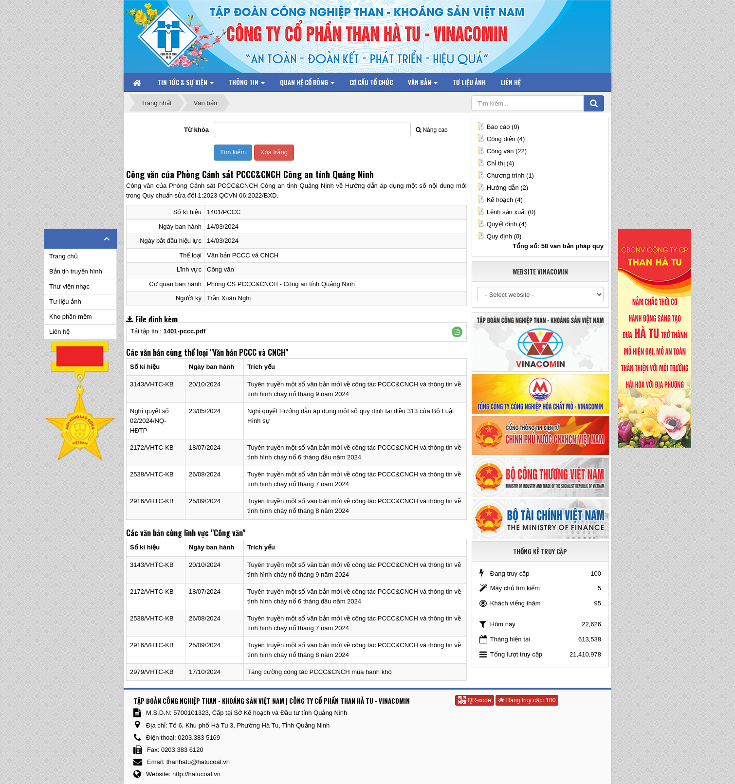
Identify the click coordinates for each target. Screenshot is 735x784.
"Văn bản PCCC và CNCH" (249, 352)
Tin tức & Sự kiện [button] (186, 84)
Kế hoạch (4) (500, 199)
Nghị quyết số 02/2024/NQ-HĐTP (149, 420)
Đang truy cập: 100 (526, 700)
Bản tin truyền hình (75, 271)
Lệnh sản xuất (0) (506, 212)
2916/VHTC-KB (152, 501)
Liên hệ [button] (511, 82)
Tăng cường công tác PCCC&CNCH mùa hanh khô (319, 671)
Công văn (220, 269)
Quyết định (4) (502, 224)
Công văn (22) (502, 151)
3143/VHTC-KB (152, 384)
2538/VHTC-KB (152, 474)
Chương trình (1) (505, 175)
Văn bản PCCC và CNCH (242, 255)
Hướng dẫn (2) (502, 187)
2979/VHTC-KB (152, 671)
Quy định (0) (499, 236)
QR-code (474, 700)
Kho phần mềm (70, 316)
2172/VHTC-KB (152, 447)
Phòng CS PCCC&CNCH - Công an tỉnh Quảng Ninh (281, 284)
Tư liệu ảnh (65, 301)
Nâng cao (431, 130)
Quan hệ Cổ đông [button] (307, 84)
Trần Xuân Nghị (229, 298)
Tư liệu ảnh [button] (469, 82)
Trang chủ (63, 256)
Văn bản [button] (423, 84)
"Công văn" (228, 533)
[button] (457, 331)
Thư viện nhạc (69, 286)
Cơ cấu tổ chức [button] (371, 82)
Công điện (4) (501, 139)
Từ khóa (196, 129)
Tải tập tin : (167, 331)
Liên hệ (59, 331)
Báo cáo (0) (498, 126)
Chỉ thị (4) (495, 163)
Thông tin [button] (247, 84)
